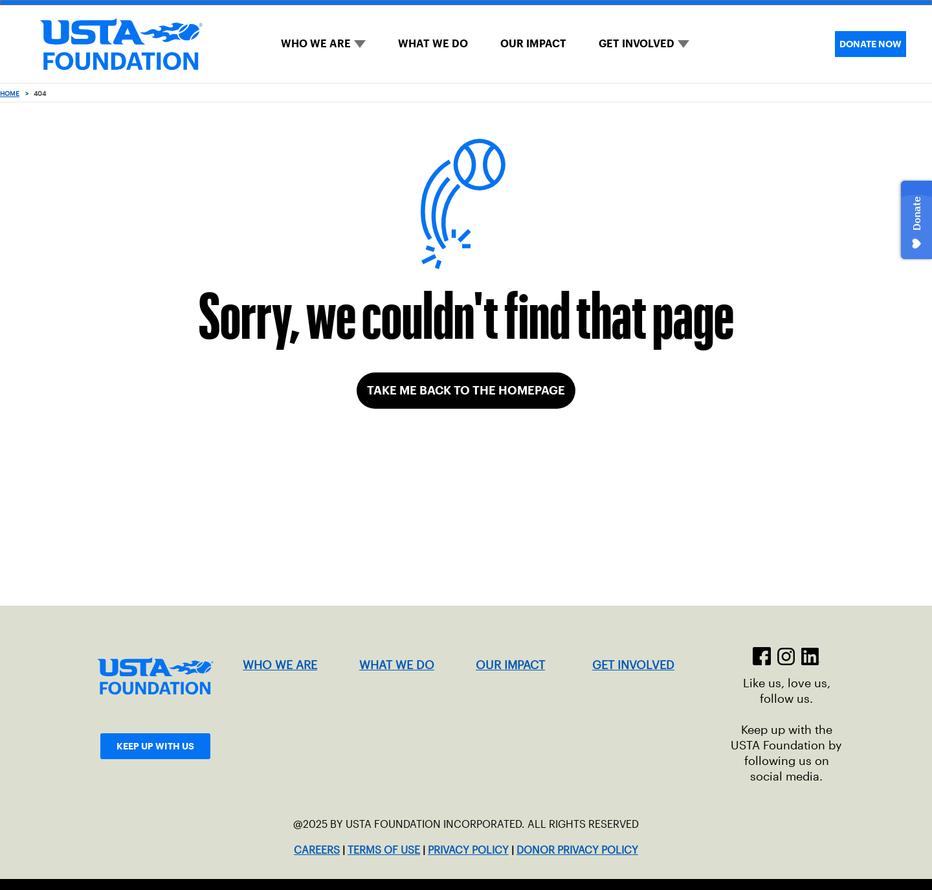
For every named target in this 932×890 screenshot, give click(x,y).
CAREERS (317, 850)
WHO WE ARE (316, 43)
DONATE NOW (870, 44)
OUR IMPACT (533, 43)
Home (9, 93)
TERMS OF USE (384, 850)
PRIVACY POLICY (468, 850)
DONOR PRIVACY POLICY (577, 850)
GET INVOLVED (636, 43)
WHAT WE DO (433, 43)
